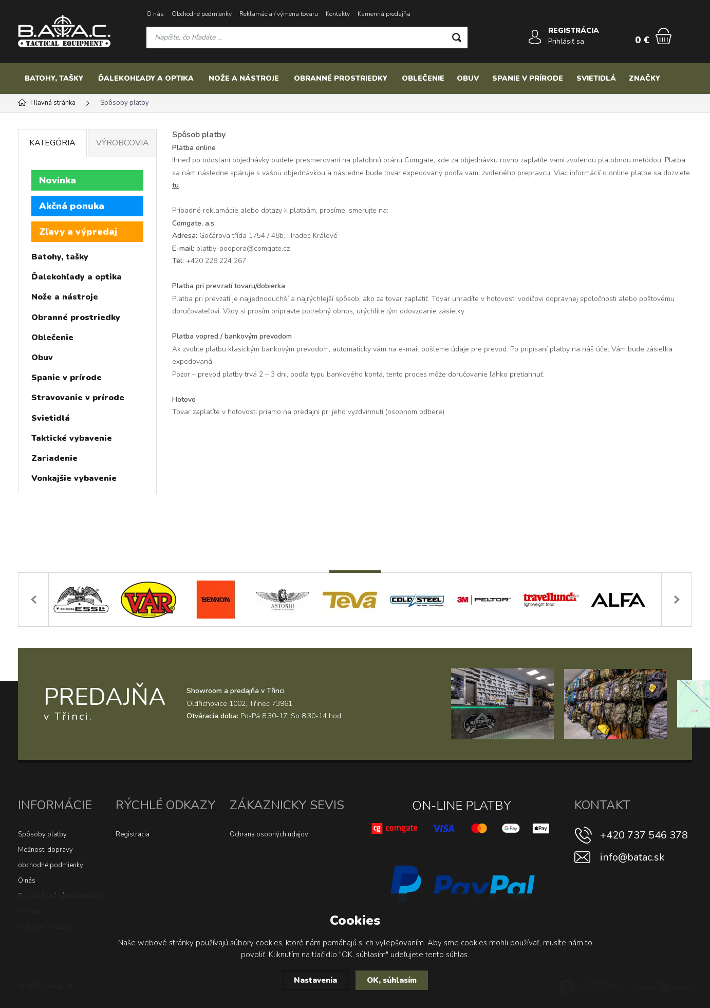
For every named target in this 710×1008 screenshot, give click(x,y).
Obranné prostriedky (340, 78)
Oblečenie (423, 78)
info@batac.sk (632, 857)
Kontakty (338, 14)
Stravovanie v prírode (77, 397)
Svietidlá (596, 78)
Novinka (57, 180)
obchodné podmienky (50, 865)
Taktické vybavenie (71, 438)
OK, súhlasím (392, 980)
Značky (644, 78)
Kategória (52, 142)
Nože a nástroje (244, 78)
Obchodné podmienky (202, 14)
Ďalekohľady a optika (146, 78)
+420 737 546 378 (644, 835)
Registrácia (133, 834)
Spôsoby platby (42, 834)
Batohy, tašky (54, 78)
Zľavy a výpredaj (78, 232)
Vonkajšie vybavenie (74, 478)
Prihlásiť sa (566, 41)
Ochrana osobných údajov (269, 834)
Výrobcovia (122, 142)
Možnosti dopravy (45, 849)
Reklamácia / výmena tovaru (278, 14)
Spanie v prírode (527, 78)
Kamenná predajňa (384, 14)
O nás (155, 14)
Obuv (468, 78)
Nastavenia (315, 980)
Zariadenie (54, 458)
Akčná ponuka (71, 206)
